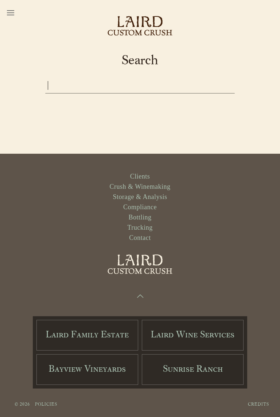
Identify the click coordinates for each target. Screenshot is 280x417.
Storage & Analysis (140, 196)
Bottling (139, 217)
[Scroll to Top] (140, 296)
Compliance (140, 207)
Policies (46, 404)
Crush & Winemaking (140, 186)
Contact (140, 237)
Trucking (139, 227)
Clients (140, 176)
